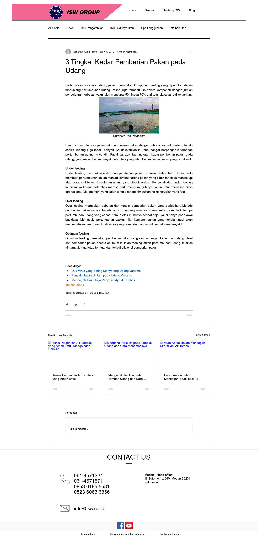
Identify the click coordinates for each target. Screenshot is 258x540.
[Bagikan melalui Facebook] (67, 304)
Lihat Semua (203, 334)
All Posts (54, 28)
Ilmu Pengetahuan (91, 28)
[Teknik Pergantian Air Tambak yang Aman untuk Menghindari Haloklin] (73, 355)
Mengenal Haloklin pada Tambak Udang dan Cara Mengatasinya (125, 376)
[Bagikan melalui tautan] (83, 304)
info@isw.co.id (89, 508)
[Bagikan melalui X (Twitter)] (75, 304)
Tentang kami (88, 534)
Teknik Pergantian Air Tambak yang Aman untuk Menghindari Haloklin (72, 376)
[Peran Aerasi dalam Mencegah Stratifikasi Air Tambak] (185, 355)
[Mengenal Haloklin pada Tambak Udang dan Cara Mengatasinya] (129, 355)
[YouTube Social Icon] (129, 525)
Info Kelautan (178, 28)
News (70, 28)
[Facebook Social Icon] (120, 525)
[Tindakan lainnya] (191, 52)
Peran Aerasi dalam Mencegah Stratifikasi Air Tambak (181, 376)
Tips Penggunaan (152, 28)
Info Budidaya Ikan (122, 28)
